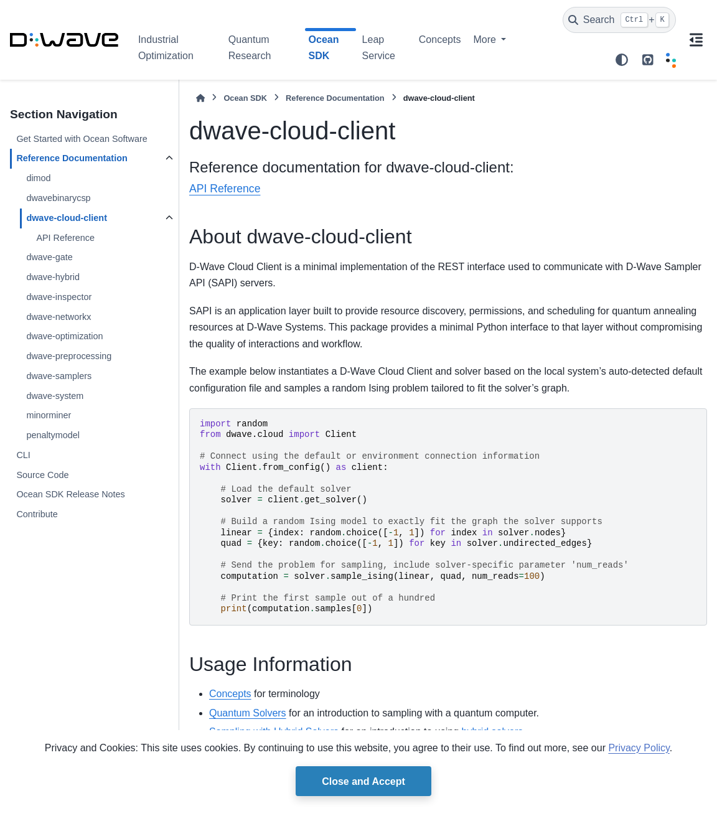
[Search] (619, 20)
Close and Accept (363, 781)
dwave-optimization (64, 336)
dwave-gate (49, 257)
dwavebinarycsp (58, 198)
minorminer (48, 415)
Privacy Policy (638, 748)
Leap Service (378, 47)
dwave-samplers (58, 376)
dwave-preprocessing (68, 356)
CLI (23, 455)
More (486, 39)
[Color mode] (621, 59)
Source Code (42, 475)
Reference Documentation (71, 158)
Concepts (440, 39)
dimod (38, 178)
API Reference (65, 238)
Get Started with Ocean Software (81, 139)
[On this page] (696, 39)
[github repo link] (647, 59)
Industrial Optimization (166, 47)
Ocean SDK (245, 98)
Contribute (36, 514)
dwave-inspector (58, 297)
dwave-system (54, 396)
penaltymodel (53, 435)
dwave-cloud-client (66, 218)
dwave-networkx (58, 317)
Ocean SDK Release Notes (70, 494)
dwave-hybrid (53, 277)
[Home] (200, 98)
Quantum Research (249, 47)
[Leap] (670, 60)
